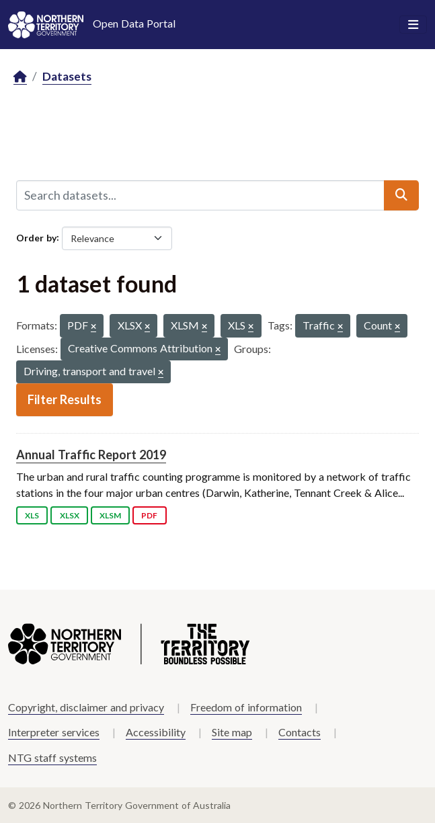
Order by (36, 237)
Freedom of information (246, 707)
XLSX (69, 515)
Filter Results (65, 399)
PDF (149, 515)
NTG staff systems (52, 757)
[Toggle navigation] (413, 24)
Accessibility (156, 732)
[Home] (20, 77)
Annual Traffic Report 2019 (91, 454)
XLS (32, 515)
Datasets (66, 76)
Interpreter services (54, 732)
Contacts (299, 732)
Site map (232, 732)
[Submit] (401, 195)
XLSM (110, 515)
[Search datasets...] (200, 195)
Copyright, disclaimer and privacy (86, 707)
